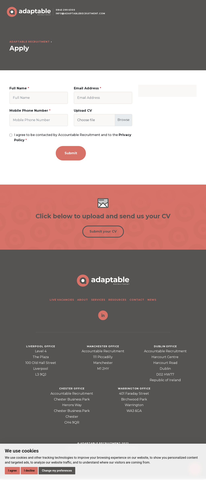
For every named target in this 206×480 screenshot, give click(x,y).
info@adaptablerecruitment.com (83, 16)
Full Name (18, 88)
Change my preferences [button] (57, 470)
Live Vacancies (62, 300)
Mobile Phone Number (28, 110)
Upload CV (83, 110)
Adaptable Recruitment (29, 41)
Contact (137, 300)
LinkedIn (103, 316)
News (151, 300)
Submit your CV (103, 232)
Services (98, 300)
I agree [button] (12, 470)
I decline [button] (29, 470)
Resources (117, 300)
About (82, 300)
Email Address (86, 88)
